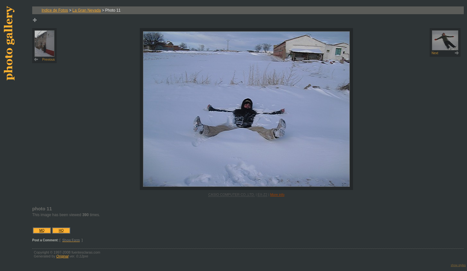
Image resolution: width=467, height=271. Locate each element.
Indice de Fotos (55, 10)
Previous (44, 45)
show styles (458, 265)
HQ (61, 230)
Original (62, 256)
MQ (41, 230)
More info (277, 194)
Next (445, 42)
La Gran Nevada (86, 10)
